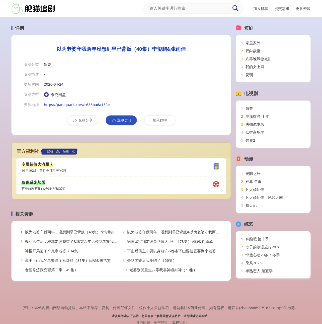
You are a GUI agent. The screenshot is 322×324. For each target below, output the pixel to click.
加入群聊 (160, 120)
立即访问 (121, 120)
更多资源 (303, 8)
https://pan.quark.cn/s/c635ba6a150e (77, 104)
